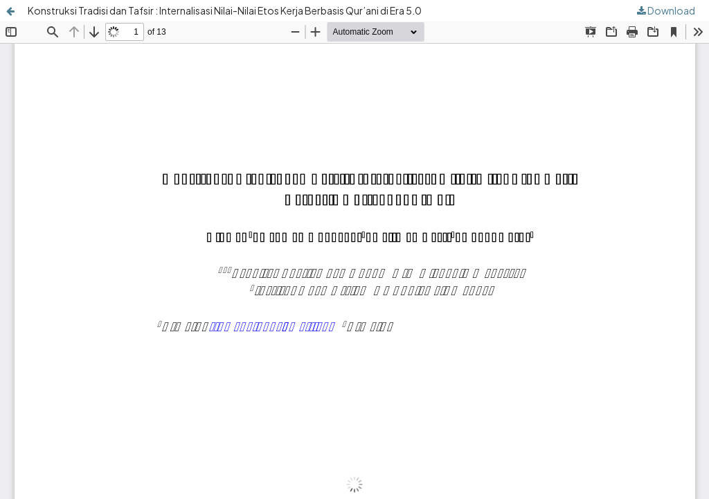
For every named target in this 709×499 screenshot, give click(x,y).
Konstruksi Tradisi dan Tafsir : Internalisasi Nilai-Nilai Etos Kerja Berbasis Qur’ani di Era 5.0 (225, 10)
